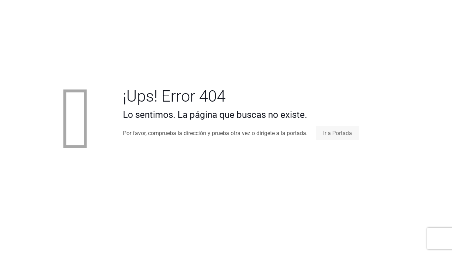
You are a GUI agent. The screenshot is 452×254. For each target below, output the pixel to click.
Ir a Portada (337, 133)
